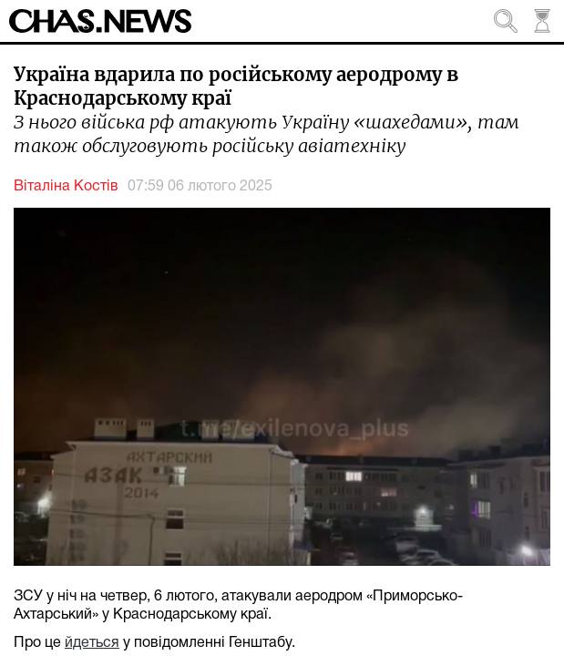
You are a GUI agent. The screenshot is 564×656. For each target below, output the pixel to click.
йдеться (92, 643)
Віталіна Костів (66, 186)
